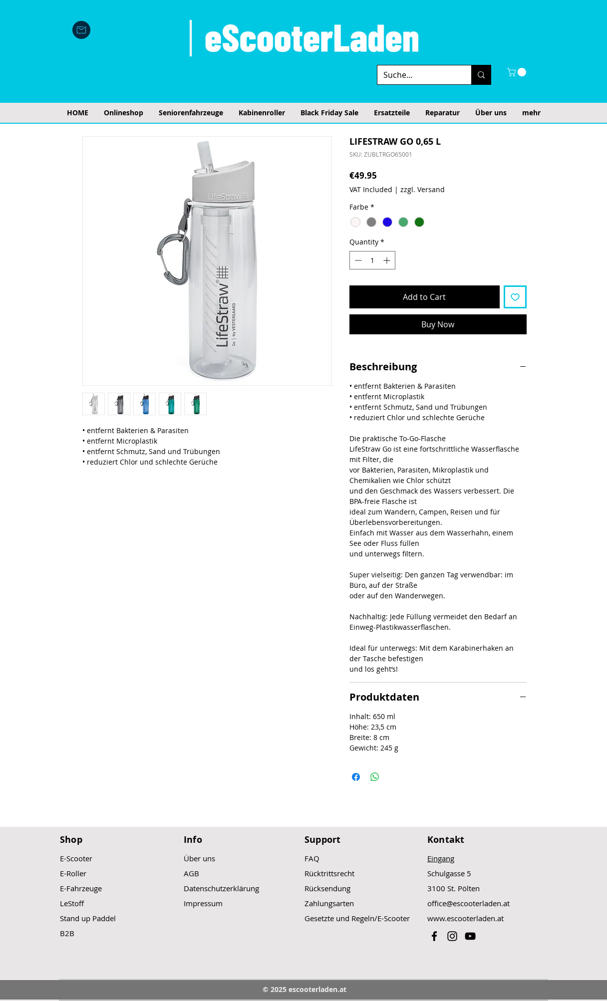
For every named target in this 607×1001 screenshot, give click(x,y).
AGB (191, 873)
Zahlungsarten (329, 903)
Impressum (203, 903)
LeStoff (72, 903)
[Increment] (387, 260)
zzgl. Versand (422, 189)
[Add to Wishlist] (515, 296)
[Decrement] (357, 260)
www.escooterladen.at (465, 918)
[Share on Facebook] (356, 777)
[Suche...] (416, 74)
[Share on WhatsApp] (375, 777)
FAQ (311, 858)
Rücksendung (327, 888)
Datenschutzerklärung (221, 888)
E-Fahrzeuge (81, 888)
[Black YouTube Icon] (470, 936)
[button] (517, 72)
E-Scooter (76, 858)
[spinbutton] (372, 260)
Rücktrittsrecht (329, 873)
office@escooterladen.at (468, 903)
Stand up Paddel (88, 918)
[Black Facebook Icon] (434, 936)
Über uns (199, 858)
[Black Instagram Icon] (452, 936)
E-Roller (73, 873)
